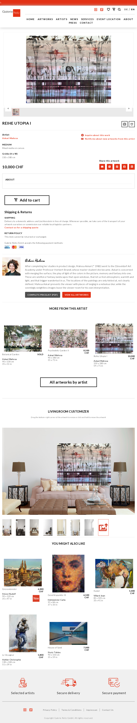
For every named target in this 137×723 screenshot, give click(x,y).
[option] (68, 69)
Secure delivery (68, 693)
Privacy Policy (50, 709)
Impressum (91, 709)
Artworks (45, 19)
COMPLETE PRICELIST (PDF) (42, 294)
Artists (61, 19)
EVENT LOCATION (109, 19)
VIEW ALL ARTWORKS (77, 294)
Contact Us (108, 709)
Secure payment (114, 693)
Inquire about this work (97, 135)
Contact (86, 22)
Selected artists (23, 693)
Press (73, 22)
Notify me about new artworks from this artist (110, 138)
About (128, 19)
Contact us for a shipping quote (21, 227)
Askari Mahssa (10, 138)
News (74, 19)
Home (31, 19)
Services (87, 19)
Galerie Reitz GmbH (64, 718)
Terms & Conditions (71, 709)
